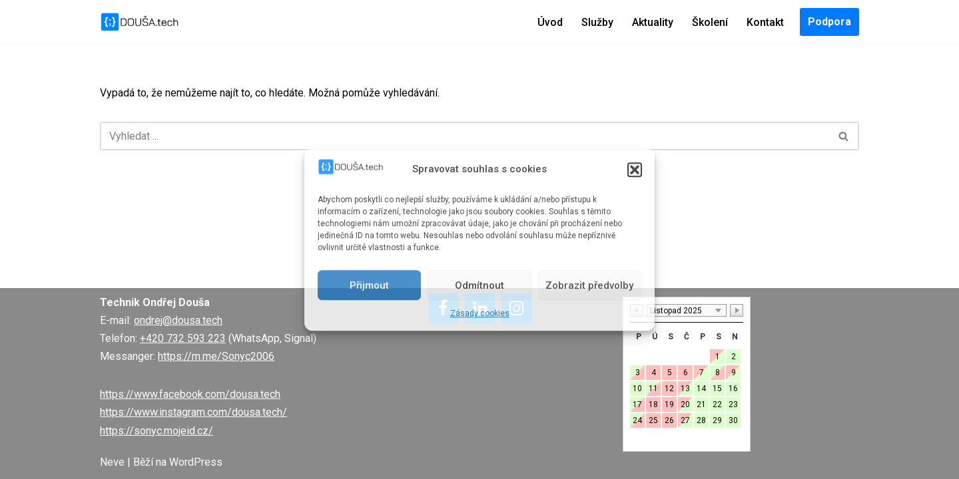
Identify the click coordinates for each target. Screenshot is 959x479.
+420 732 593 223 (183, 338)
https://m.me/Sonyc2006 (216, 356)
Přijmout (369, 285)
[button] (634, 169)
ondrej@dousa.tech (178, 320)
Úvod (550, 22)
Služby (597, 22)
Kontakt (765, 22)
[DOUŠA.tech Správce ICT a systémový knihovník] (140, 22)
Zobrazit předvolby (589, 285)
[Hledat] (464, 136)
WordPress (195, 462)
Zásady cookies (479, 313)
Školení (710, 22)
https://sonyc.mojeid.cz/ (156, 430)
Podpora (829, 21)
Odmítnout (479, 285)
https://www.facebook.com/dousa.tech (190, 394)
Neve (112, 462)
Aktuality (652, 22)
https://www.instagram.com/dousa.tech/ (193, 412)
